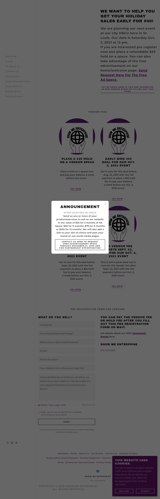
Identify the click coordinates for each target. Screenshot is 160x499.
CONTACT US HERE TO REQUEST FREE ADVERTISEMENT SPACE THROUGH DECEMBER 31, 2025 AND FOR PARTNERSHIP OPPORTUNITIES (80, 245)
